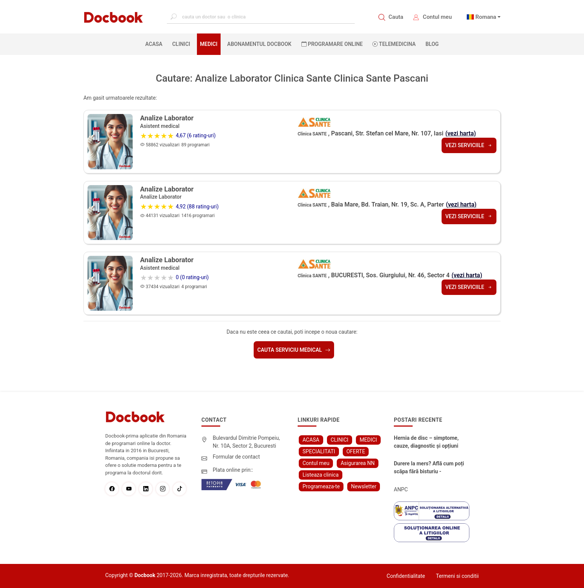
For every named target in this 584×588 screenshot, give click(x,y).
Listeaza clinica (321, 475)
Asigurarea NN (357, 463)
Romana (485, 17)
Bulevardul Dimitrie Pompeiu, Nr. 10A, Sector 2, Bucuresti (246, 442)
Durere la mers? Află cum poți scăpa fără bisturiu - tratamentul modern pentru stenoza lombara (429, 468)
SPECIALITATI (319, 451)
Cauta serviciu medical (293, 350)
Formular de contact (236, 457)
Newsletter (363, 486)
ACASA (155, 43)
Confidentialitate (406, 576)
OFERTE (355, 451)
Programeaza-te (321, 486)
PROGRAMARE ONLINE (332, 44)
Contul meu (437, 17)
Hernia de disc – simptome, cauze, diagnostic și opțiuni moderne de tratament (426, 442)
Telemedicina (394, 44)
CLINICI (181, 44)
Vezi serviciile (469, 145)
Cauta (396, 17)
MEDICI (208, 44)
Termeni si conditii (457, 576)
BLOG (432, 44)
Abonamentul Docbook (259, 44)
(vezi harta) (460, 133)
